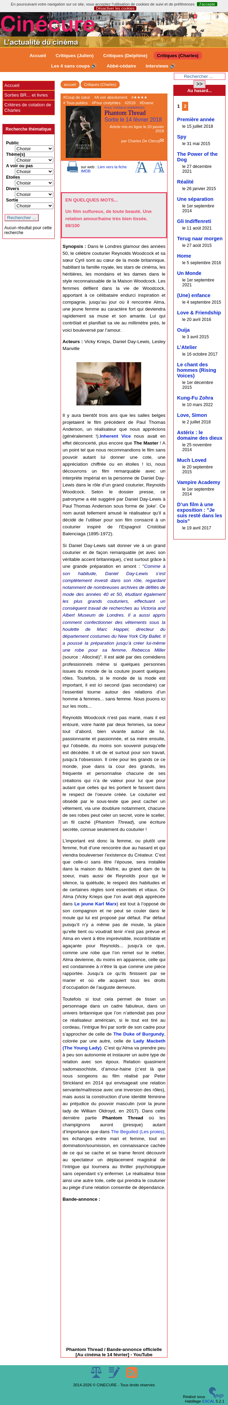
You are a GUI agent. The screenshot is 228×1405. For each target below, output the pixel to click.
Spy (181, 137)
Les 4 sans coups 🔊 (74, 66)
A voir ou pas (19, 165)
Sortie (12, 200)
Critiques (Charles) (178, 55)
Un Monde (189, 273)
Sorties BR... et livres (26, 95)
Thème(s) (15, 154)
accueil (70, 84)
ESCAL (208, 1401)
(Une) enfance (193, 295)
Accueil (37, 55)
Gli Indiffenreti (194, 221)
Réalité (185, 182)
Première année (196, 119)
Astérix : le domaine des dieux (199, 435)
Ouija (183, 330)
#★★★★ (139, 97)
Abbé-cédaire (121, 66)
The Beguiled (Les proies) (137, 1131)
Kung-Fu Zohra (195, 398)
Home (184, 256)
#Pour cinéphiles (106, 103)
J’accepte (207, 4)
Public (12, 143)
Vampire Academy (198, 482)
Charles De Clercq (143, 141)
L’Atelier (187, 347)
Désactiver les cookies (115, 8)
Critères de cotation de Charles (27, 107)
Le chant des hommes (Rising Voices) (196, 370)
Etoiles (13, 177)
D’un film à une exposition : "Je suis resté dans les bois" (199, 513)
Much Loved (192, 460)
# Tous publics (75, 103)
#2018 (130, 103)
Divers (12, 188)
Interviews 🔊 (160, 66)
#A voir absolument (110, 97)
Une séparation (195, 199)
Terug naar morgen (199, 238)
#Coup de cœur (76, 97)
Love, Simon (192, 415)
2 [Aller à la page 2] (185, 106)
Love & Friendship (199, 312)
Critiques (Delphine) (125, 55)
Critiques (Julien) (75, 55)
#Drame (147, 103)
